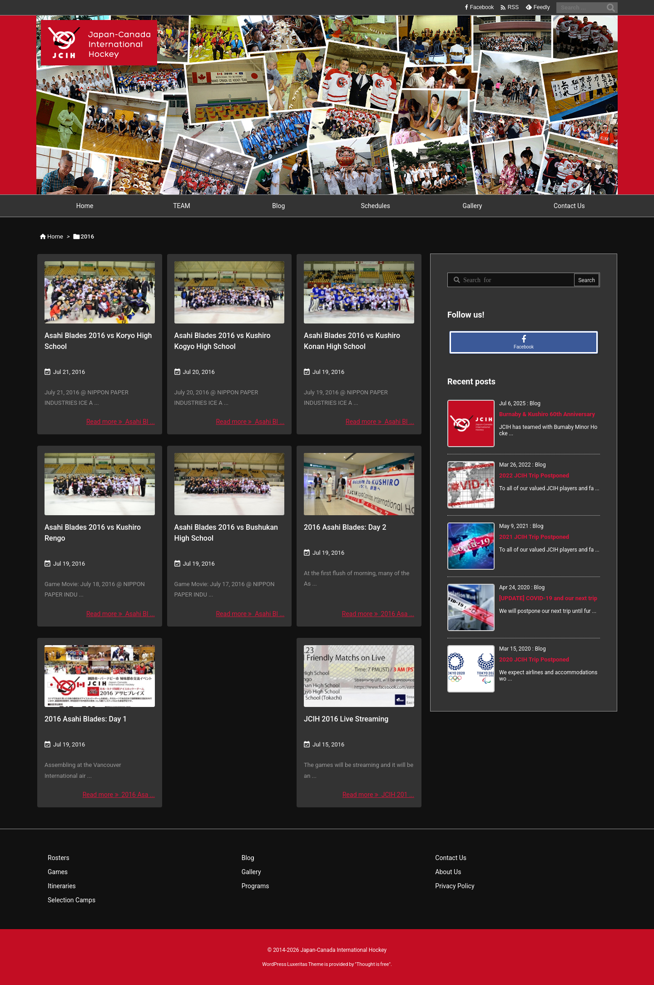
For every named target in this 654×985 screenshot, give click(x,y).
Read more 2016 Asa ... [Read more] (378, 613)
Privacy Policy (454, 886)
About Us (448, 872)
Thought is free (373, 964)
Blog (248, 857)
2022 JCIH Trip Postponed (534, 475)
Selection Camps (71, 900)
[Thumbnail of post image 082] (100, 292)
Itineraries (62, 886)
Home (55, 236)
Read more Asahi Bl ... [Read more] (120, 421)
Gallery (251, 872)
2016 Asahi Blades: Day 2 (345, 527)
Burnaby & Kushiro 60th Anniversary (547, 414)
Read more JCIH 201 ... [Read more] (378, 794)
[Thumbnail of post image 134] (359, 292)
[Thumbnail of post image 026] (229, 484)
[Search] (611, 7)
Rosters (58, 857)
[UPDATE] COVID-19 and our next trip (548, 598)
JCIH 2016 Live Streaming (346, 719)
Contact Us (450, 857)
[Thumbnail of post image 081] (100, 484)
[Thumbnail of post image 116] (100, 676)
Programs (255, 886)
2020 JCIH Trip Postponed (534, 659)
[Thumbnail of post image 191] (359, 484)
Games (58, 872)
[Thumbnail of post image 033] (359, 676)
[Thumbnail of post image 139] (229, 292)
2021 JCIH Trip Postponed (534, 536)
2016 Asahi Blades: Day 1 (86, 719)
